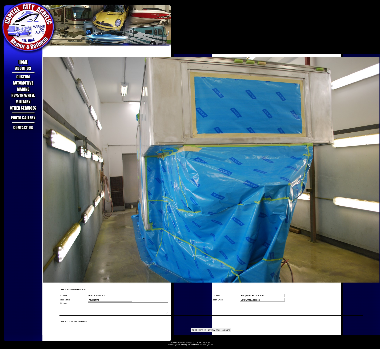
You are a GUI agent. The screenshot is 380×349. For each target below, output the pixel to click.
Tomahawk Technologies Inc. (202, 347)
